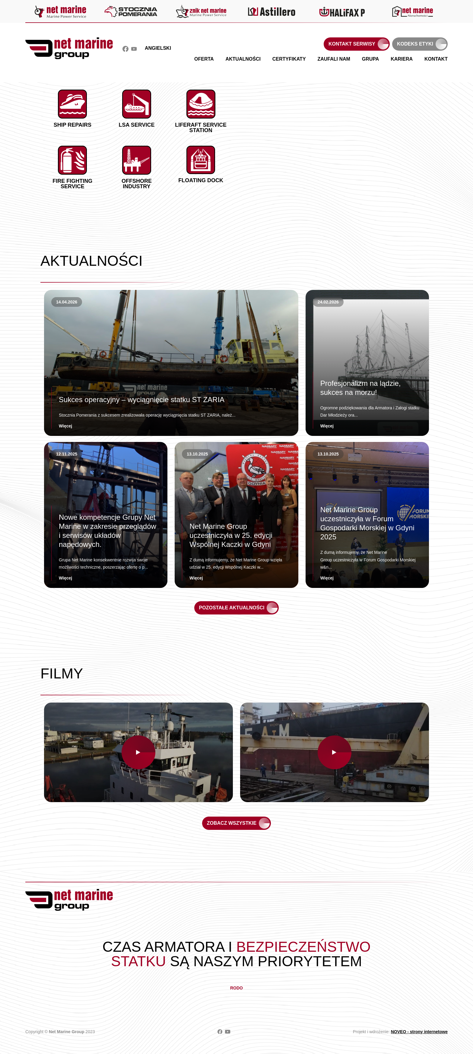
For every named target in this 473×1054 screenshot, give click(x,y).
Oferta (204, 59)
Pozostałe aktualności (232, 607)
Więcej (65, 426)
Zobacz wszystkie (231, 823)
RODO (236, 988)
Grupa (370, 59)
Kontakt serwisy (352, 43)
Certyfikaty (289, 59)
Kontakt (436, 59)
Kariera (402, 59)
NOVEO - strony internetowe (419, 1031)
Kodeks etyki (415, 43)
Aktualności (242, 59)
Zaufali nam (333, 59)
